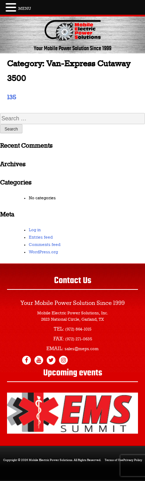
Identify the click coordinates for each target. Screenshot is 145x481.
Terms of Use (114, 460)
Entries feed (41, 237)
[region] (72, 413)
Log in (35, 230)
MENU (24, 8)
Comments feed (44, 244)
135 (11, 97)
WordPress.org (43, 252)
